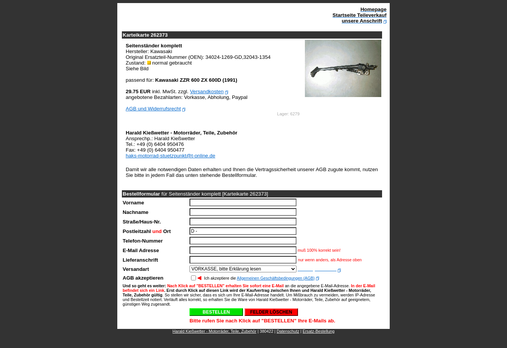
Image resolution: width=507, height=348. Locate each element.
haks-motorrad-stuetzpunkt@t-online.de (170, 156)
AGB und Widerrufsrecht (153, 109)
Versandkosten (207, 91)
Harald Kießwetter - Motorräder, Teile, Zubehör (215, 331)
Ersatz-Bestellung (319, 331)
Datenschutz (288, 331)
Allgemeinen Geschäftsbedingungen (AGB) (276, 278)
